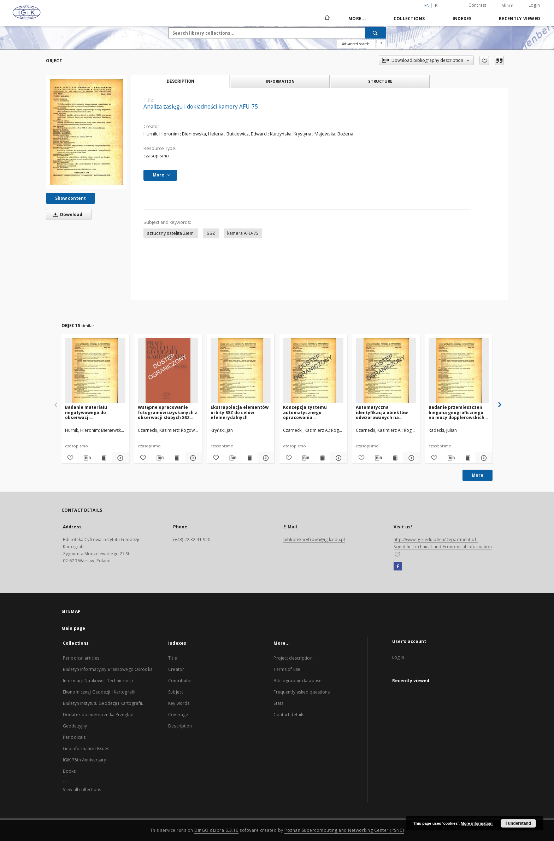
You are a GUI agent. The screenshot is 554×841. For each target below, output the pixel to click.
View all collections (82, 790)
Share (507, 5)
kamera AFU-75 (242, 233)
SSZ (211, 233)
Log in (398, 657)
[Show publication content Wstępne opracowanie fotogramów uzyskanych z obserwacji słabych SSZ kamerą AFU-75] (176, 458)
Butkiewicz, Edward (246, 134)
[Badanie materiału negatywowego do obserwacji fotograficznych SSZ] (95, 371)
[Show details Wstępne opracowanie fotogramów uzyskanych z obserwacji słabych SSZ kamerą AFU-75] (192, 458)
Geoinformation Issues (86, 749)
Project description (292, 658)
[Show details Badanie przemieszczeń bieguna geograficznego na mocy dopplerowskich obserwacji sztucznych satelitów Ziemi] (483, 458)
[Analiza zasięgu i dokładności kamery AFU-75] (86, 132)
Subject (175, 692)
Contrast (477, 5)
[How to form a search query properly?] (381, 44)
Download (66, 214)
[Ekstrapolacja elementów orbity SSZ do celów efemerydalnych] (241, 371)
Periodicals (74, 737)
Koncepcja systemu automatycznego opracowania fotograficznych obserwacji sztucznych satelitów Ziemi (308, 412)
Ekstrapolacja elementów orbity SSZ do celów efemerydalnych (240, 412)
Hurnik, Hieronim (161, 134)
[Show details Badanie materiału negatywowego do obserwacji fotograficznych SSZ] (119, 458)
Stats (278, 703)
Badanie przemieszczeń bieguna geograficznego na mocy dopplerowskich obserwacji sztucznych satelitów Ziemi (456, 412)
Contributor (180, 681)
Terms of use (286, 669)
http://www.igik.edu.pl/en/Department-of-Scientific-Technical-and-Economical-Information (443, 546)
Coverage (178, 715)
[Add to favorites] (484, 60)
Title (172, 658)
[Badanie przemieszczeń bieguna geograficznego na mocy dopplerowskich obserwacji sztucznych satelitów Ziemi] (459, 371)
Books (69, 771)
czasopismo (156, 156)
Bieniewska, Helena (202, 134)
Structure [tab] (380, 81)
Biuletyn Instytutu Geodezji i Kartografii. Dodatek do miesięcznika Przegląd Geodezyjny (103, 714)
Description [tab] (180, 81)
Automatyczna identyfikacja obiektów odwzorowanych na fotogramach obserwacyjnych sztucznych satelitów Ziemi (382, 412)
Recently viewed (519, 19)
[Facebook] (398, 566)
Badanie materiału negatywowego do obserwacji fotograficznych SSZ (87, 412)
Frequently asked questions (301, 692)
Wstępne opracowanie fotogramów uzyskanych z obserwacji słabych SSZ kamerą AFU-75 (167, 412)
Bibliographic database (297, 681)
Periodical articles (81, 658)
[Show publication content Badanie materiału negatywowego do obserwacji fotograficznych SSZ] (103, 458)
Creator (176, 669)
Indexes (462, 19)
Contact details (288, 715)
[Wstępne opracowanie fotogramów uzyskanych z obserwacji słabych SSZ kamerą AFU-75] (168, 371)
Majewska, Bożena (333, 134)
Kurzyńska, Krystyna (290, 134)
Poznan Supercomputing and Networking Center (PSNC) (344, 830)
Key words (178, 703)
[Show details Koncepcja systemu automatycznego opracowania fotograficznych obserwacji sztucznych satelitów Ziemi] (337, 458)
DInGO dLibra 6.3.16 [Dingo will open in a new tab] (216, 830)
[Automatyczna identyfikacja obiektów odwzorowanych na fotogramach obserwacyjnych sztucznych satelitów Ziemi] (386, 371)
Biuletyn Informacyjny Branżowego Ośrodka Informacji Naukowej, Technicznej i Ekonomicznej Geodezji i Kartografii (108, 680)
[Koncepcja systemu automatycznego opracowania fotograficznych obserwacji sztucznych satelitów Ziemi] (313, 371)
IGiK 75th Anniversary (84, 760)
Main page (73, 628)
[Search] (375, 33)
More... (357, 19)
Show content (70, 198)
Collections (409, 19)
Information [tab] (280, 81)
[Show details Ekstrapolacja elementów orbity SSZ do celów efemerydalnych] (265, 458)
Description (180, 726)
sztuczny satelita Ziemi (171, 233)
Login (534, 5)
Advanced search (356, 43)
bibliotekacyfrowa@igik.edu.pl (314, 539)
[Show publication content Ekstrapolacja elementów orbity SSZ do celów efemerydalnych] (249, 458)
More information (477, 823)
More (477, 475)
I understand (518, 823)
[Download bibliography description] (86, 458)
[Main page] (327, 18)
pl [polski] (437, 5)
